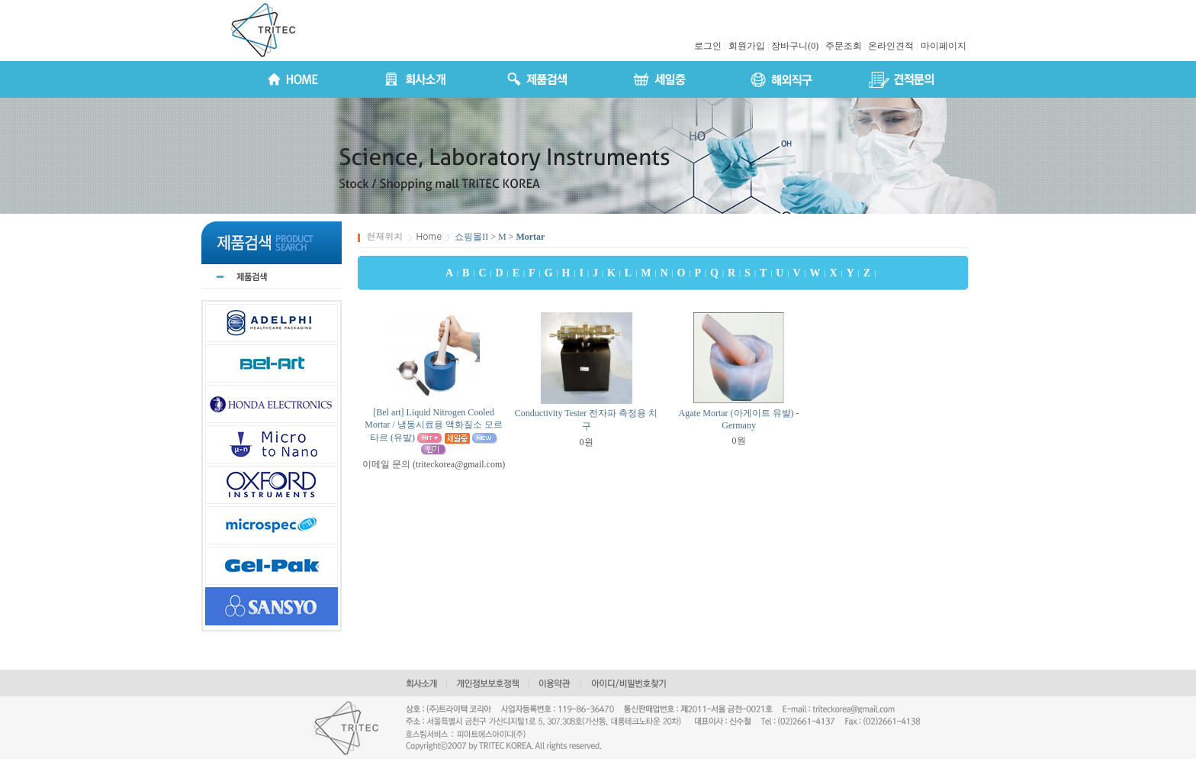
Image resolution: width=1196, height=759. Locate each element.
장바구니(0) (794, 45)
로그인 (708, 45)
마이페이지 (943, 45)
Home (429, 235)
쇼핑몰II (471, 236)
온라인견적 (891, 45)
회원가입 (746, 45)
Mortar (530, 236)
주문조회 (843, 45)
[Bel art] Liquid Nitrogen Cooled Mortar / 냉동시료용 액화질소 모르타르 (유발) (434, 425)
